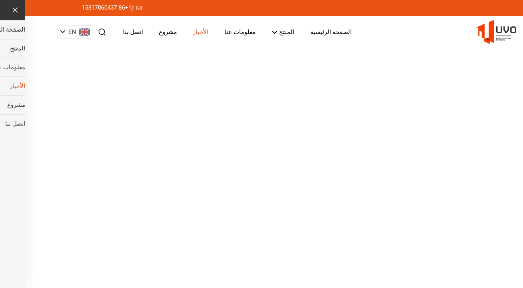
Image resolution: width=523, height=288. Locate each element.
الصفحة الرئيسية (306, 32)
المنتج (257, 32)
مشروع (143, 32)
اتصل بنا (108, 32)
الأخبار (175, 32)
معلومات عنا (214, 32)
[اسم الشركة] (471, 31)
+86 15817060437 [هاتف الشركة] (80, 7)
